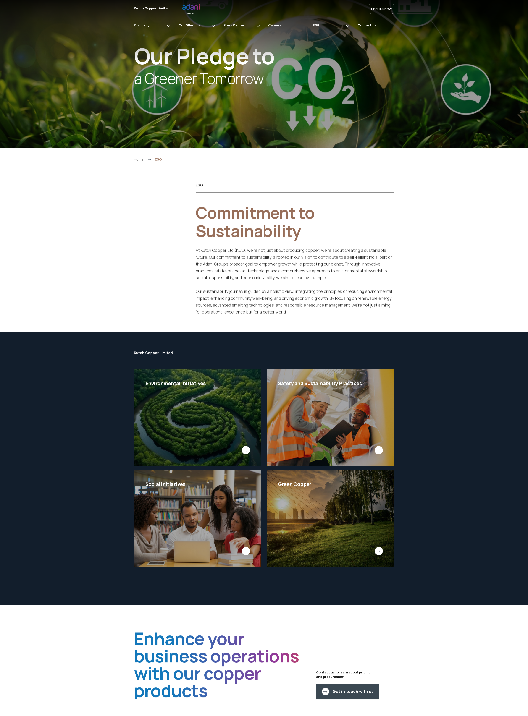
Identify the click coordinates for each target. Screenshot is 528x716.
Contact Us (367, 25)
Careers (274, 25)
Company (142, 25)
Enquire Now (381, 8)
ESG (316, 25)
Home (139, 179)
